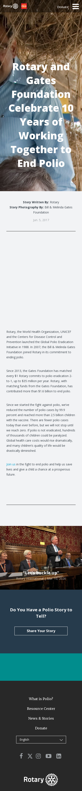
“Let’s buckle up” (41, 573)
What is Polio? (41, 699)
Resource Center (41, 708)
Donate (62, 7)
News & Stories (41, 718)
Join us (11, 464)
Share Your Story (41, 631)
